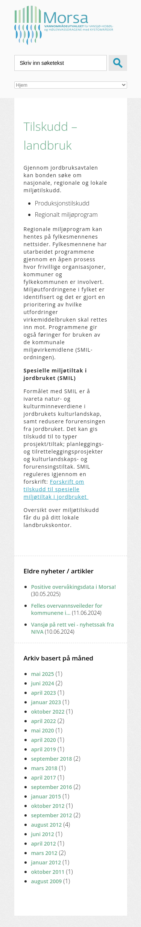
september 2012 (51, 815)
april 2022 (43, 721)
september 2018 (51, 758)
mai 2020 (42, 730)
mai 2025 (42, 673)
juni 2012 (42, 834)
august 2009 (46, 881)
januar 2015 (46, 796)
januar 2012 (46, 862)
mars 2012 (44, 853)
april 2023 (43, 692)
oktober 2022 (48, 711)
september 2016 (51, 787)
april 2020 (43, 739)
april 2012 (43, 843)
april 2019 (43, 749)
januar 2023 (46, 702)
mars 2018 (44, 768)
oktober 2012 (48, 805)
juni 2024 (42, 683)
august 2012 (46, 824)
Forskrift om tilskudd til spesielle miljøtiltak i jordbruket (56, 489)
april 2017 (43, 777)
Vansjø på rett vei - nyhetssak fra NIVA (72, 628)
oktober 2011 (48, 871)
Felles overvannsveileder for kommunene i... (67, 609)
